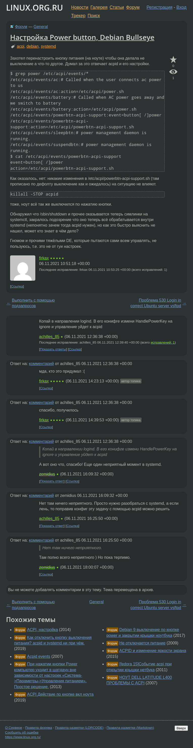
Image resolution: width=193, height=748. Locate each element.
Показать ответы (53, 349)
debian (32, 46)
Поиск (94, 15)
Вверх (181, 728)
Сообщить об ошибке (22, 732)
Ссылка (17, 286)
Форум (133, 7)
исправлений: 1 (163, 342)
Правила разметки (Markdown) (130, 728)
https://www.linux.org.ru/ (23, 737)
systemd (48, 46)
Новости (79, 7)
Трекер (78, 15)
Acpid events (38, 656)
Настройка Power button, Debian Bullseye (82, 37)
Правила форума (38, 728)
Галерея (99, 7)
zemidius (47, 474)
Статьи (116, 7)
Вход (181, 7)
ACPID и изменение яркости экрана (152, 650)
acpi (20, 46)
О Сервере (13, 728)
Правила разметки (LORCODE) (79, 728)
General (41, 27)
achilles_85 (49, 336)
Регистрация (160, 7)
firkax (44, 258)
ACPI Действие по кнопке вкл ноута (60, 694)
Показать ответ (52, 481)
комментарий (41, 363)
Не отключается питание (142, 643)
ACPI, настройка (42, 630)
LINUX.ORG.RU (34, 7)
